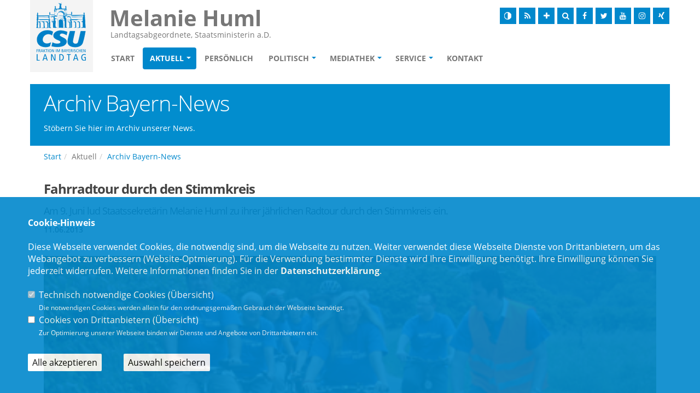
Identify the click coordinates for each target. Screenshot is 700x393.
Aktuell (167, 58)
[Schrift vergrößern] (546, 16)
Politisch (289, 58)
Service (410, 58)
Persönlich (229, 58)
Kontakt (465, 58)
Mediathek (352, 58)
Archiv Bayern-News (144, 156)
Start (123, 58)
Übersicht (191, 295)
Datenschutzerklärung (330, 271)
